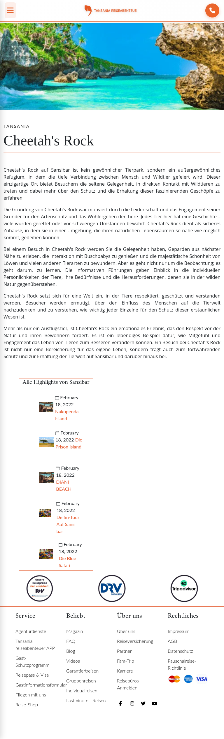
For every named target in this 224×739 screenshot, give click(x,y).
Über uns (126, 631)
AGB (172, 641)
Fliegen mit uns (30, 694)
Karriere (125, 670)
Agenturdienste (30, 631)
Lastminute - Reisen (86, 700)
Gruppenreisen (81, 680)
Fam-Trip (125, 661)
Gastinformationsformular (41, 684)
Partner (124, 651)
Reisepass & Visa (32, 675)
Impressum (179, 631)
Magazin (74, 631)
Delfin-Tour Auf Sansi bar (67, 524)
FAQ (70, 641)
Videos (73, 661)
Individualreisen (81, 690)
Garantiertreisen (82, 670)
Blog (70, 651)
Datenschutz (180, 651)
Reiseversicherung (135, 641)
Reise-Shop (26, 704)
